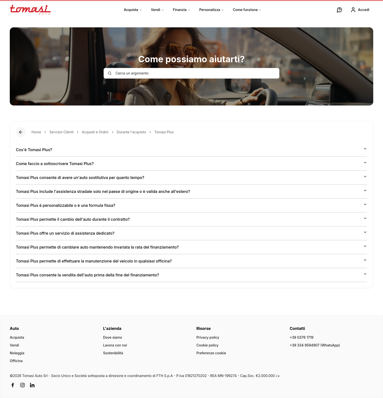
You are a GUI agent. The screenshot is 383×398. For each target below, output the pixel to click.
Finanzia (182, 10)
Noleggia (17, 353)
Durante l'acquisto (131, 132)
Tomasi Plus (164, 132)
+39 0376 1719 (301, 337)
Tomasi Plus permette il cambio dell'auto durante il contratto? (191, 219)
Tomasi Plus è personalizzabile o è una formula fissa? (191, 205)
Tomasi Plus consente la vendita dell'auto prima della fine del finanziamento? (191, 274)
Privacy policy (207, 337)
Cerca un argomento (128, 73)
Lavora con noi (115, 345)
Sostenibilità (113, 353)
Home (36, 132)
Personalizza (211, 10)
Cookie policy (207, 345)
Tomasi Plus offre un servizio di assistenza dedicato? (191, 233)
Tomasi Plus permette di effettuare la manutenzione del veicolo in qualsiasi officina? (191, 260)
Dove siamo (112, 337)
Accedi (359, 10)
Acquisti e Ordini (95, 132)
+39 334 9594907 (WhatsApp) (315, 345)
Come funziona (247, 10)
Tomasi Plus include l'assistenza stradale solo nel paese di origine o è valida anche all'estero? (191, 191)
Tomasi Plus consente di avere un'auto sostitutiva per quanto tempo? (191, 177)
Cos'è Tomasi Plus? (191, 149)
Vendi (157, 10)
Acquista (133, 10)
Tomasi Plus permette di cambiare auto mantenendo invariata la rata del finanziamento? (191, 247)
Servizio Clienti (61, 132)
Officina (16, 361)
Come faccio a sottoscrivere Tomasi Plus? (191, 163)
